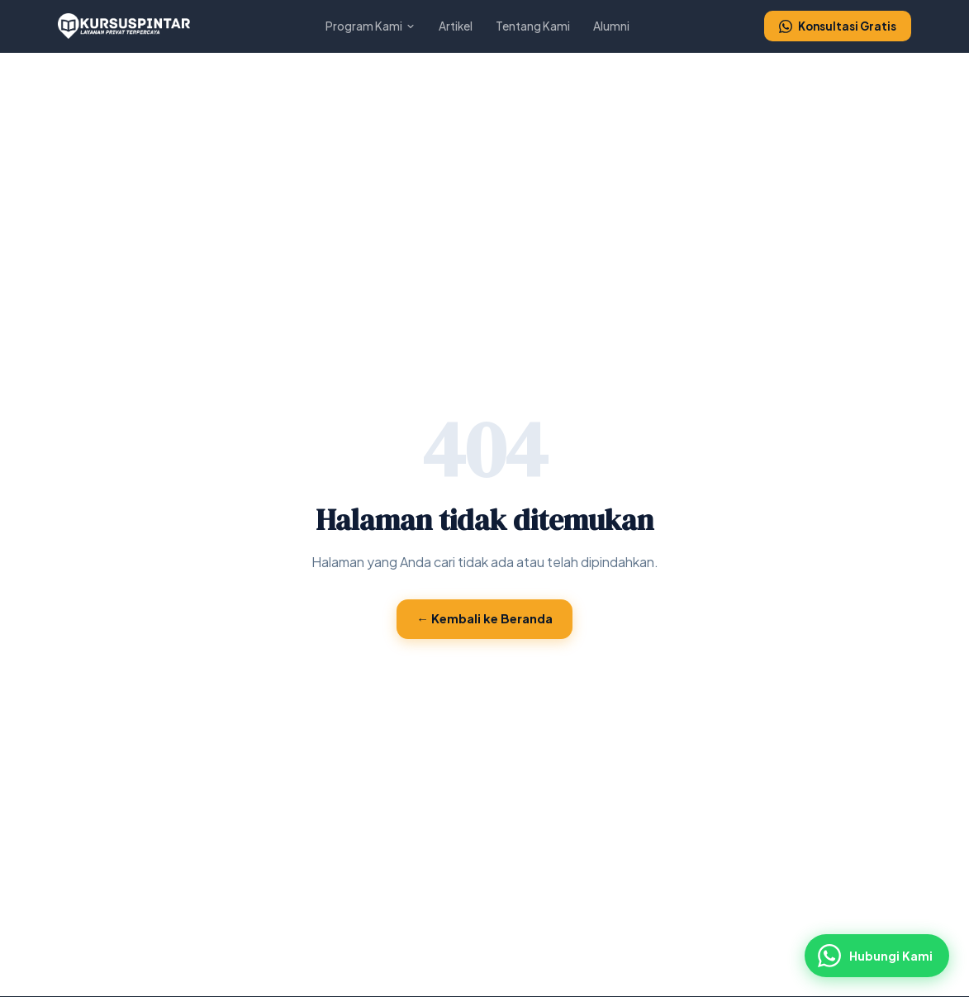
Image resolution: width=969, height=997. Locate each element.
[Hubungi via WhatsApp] (877, 955)
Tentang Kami (533, 26)
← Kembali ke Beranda (484, 618)
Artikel (456, 26)
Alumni (611, 26)
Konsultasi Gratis (837, 26)
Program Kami (370, 26)
